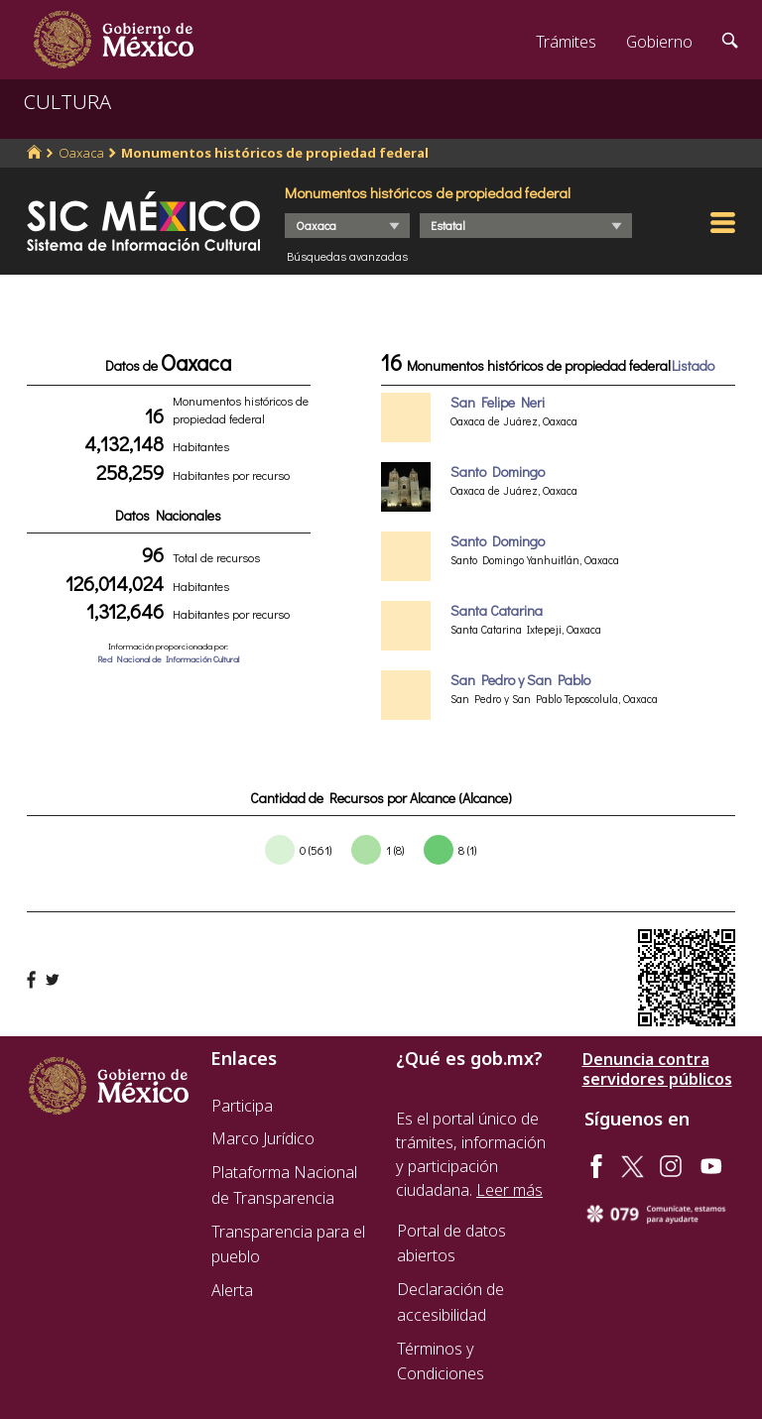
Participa (242, 1106)
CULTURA (67, 101)
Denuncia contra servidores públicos (657, 1069)
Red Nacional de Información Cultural (168, 658)
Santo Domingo (497, 471)
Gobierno (659, 42)
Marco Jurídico (263, 1138)
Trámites (566, 42)
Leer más (509, 1190)
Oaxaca (81, 153)
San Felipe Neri (497, 402)
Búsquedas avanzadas (347, 256)
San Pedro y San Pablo (520, 679)
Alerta (232, 1290)
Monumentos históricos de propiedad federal (275, 153)
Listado (693, 365)
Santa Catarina (496, 610)
